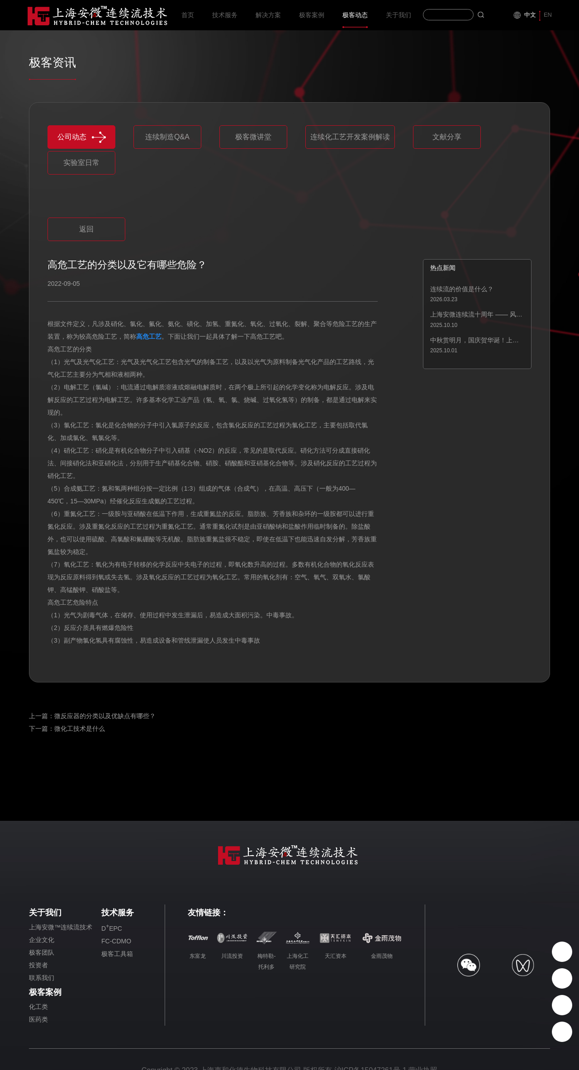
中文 (530, 14)
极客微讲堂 (253, 137)
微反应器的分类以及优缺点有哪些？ (105, 716)
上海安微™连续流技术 (60, 927)
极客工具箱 (117, 953)
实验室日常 (81, 162)
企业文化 (41, 939)
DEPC (111, 927)
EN (548, 14)
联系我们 (41, 977)
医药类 (38, 1019)
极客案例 (311, 19)
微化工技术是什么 (79, 728)
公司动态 (81, 137)
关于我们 (398, 19)
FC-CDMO (116, 941)
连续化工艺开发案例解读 (350, 137)
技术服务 (224, 19)
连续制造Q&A (167, 137)
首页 (187, 19)
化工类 (38, 1006)
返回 (86, 229)
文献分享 (446, 137)
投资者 (38, 965)
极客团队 (41, 952)
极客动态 (355, 19)
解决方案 (268, 19)
